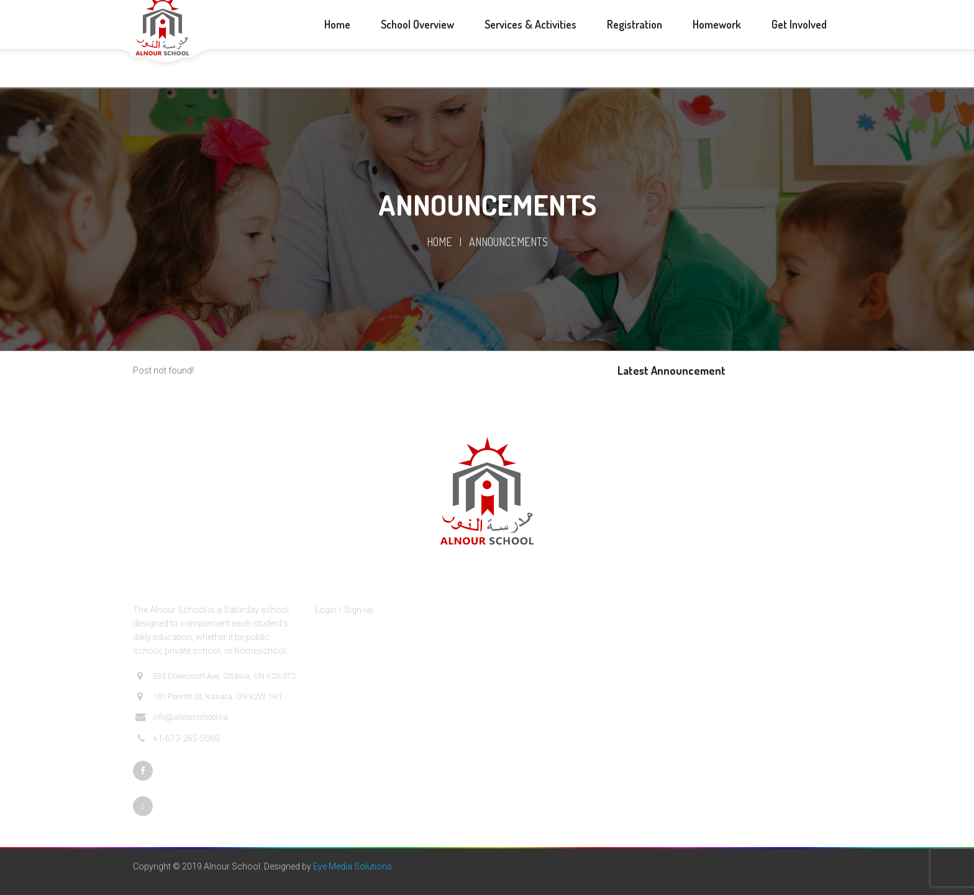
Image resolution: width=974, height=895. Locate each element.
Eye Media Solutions (352, 866)
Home (439, 242)
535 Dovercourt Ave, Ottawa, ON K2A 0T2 (215, 676)
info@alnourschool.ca (181, 717)
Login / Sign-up (344, 610)
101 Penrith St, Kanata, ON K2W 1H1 (208, 697)
